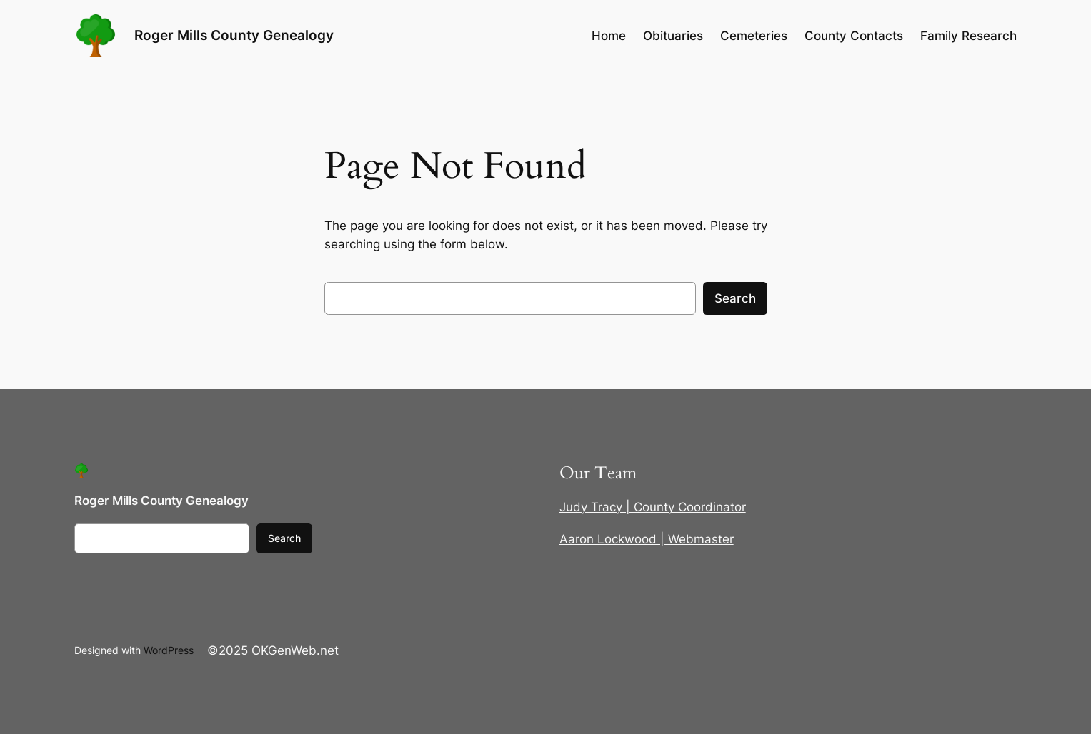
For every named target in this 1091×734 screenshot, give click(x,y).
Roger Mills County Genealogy (234, 35)
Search (735, 298)
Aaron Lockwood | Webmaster (646, 539)
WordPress (169, 650)
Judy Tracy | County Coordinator (652, 507)
